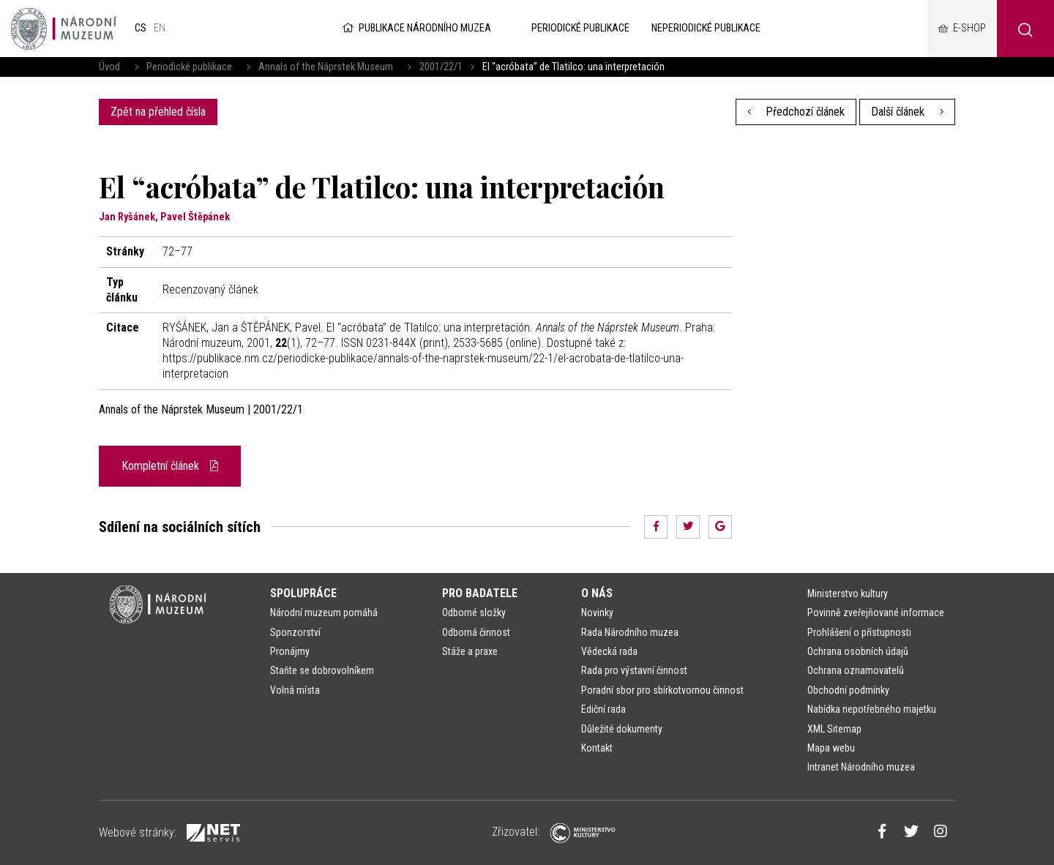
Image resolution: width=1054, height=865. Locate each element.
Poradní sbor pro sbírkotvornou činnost (662, 690)
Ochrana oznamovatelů (855, 670)
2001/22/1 (441, 67)
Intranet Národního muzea (861, 767)
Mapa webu (831, 748)
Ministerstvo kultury (847, 593)
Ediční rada (603, 709)
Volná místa (295, 690)
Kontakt (597, 748)
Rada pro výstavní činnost (634, 670)
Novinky (597, 612)
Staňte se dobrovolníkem (322, 670)
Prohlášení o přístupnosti (859, 632)
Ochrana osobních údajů (857, 651)
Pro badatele (479, 593)
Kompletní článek (170, 466)
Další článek (907, 112)
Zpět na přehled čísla (158, 112)
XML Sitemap (834, 729)
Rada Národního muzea (630, 632)
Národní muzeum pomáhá (324, 612)
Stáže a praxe (470, 651)
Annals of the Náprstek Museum (325, 67)
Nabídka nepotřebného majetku (871, 709)
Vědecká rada (609, 651)
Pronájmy (290, 651)
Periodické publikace (189, 67)
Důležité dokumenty (621, 729)
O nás (597, 593)
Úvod (109, 67)
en (159, 28)
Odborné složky (474, 612)
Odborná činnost (476, 632)
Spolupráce (303, 593)
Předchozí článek (796, 112)
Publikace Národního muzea (416, 28)
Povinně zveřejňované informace (875, 612)
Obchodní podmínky (848, 690)
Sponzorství (295, 632)
